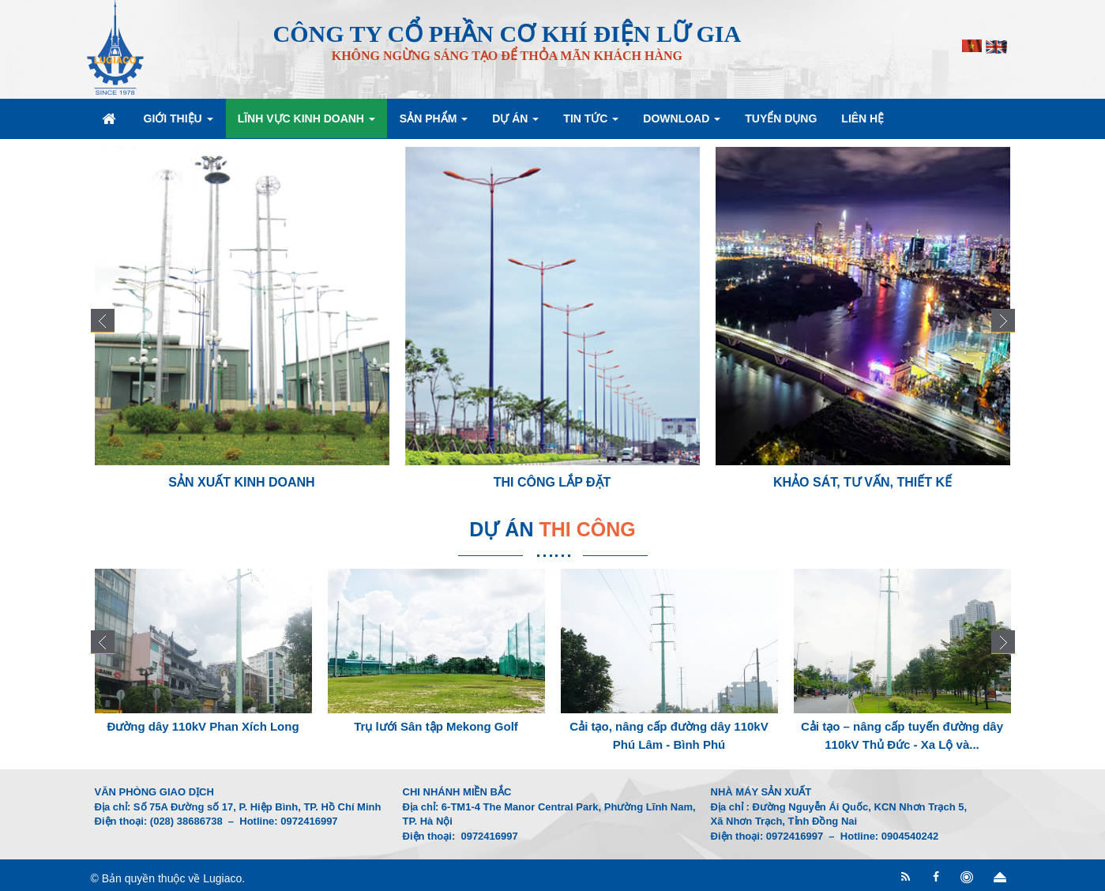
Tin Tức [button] (590, 123)
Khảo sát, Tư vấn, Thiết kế (862, 482)
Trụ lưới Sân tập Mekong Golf (436, 726)
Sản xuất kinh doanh (241, 482)
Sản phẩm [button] (434, 123)
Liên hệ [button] (862, 118)
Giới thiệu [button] (178, 123)
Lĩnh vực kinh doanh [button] (306, 123)
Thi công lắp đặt (552, 482)
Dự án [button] (515, 123)
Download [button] (681, 123)
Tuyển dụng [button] (781, 118)
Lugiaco (222, 878)
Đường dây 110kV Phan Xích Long (203, 726)
